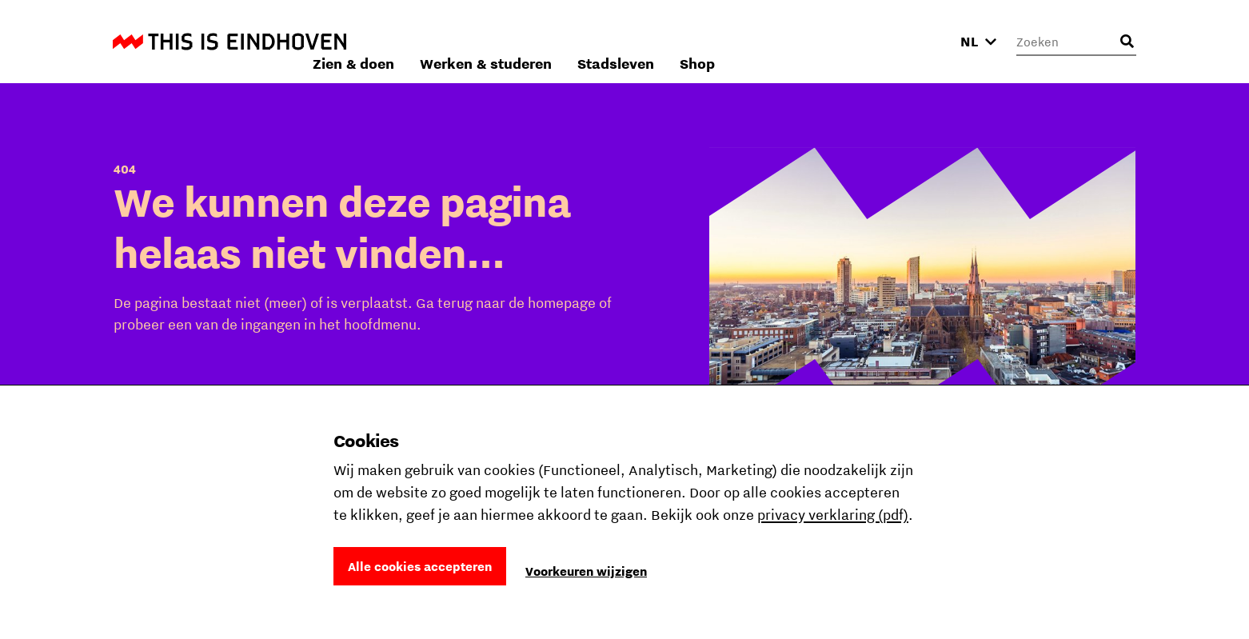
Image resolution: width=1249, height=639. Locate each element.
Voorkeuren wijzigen (586, 571)
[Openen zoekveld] (1126, 41)
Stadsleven (829, 41)
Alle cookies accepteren (420, 566)
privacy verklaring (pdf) (832, 514)
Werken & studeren (699, 41)
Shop (910, 41)
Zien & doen (567, 41)
